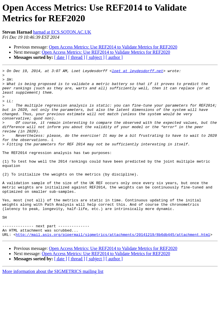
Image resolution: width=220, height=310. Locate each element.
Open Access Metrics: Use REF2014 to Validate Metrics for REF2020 (113, 47)
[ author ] (114, 57)
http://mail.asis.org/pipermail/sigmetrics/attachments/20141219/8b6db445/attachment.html (113, 268)
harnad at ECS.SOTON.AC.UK (62, 32)
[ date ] (60, 57)
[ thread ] (76, 57)
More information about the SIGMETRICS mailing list (52, 305)
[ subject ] (95, 57)
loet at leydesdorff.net (137, 71)
